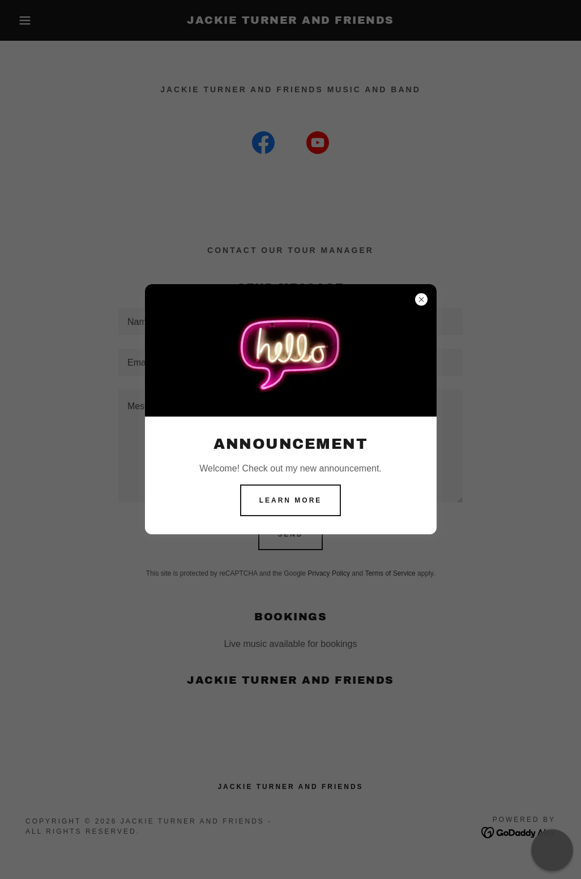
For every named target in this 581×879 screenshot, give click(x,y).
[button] (551, 849)
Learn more (290, 500)
